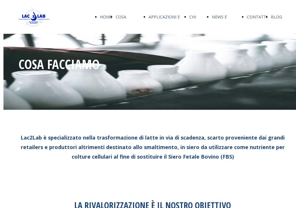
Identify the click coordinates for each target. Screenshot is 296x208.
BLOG (276, 17)
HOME (106, 17)
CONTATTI (257, 17)
